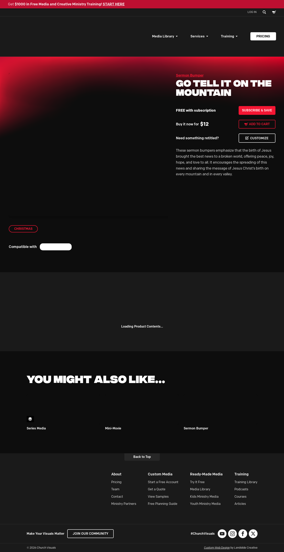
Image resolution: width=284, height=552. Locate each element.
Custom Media (160, 474)
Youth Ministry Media (205, 504)
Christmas (23, 229)
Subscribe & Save (257, 110)
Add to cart (259, 124)
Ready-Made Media (206, 474)
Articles (240, 504)
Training (227, 36)
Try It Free (197, 482)
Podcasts (241, 489)
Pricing (263, 36)
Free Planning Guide (162, 504)
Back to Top (142, 457)
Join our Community (90, 533)
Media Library (163, 36)
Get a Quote (156, 489)
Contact (117, 496)
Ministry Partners (123, 504)
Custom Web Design (217, 547)
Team (115, 489)
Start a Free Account (163, 482)
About (116, 474)
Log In (252, 12)
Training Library (245, 482)
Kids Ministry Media (204, 496)
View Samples (158, 496)
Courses (240, 496)
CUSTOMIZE (259, 138)
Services (197, 36)
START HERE (114, 4)
